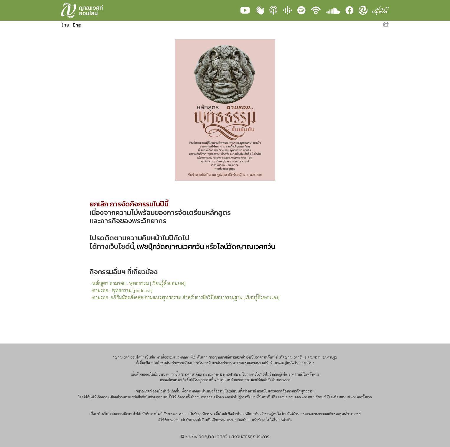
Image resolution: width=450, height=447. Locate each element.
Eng (77, 24)
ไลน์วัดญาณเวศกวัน (246, 246)
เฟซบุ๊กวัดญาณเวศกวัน (170, 246)
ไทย (65, 24)
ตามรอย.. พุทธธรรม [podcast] (122, 290)
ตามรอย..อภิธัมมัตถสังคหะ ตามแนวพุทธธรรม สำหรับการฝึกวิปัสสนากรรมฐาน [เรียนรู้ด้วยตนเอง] (185, 297)
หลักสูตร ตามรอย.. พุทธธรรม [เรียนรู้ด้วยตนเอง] (139, 283)
